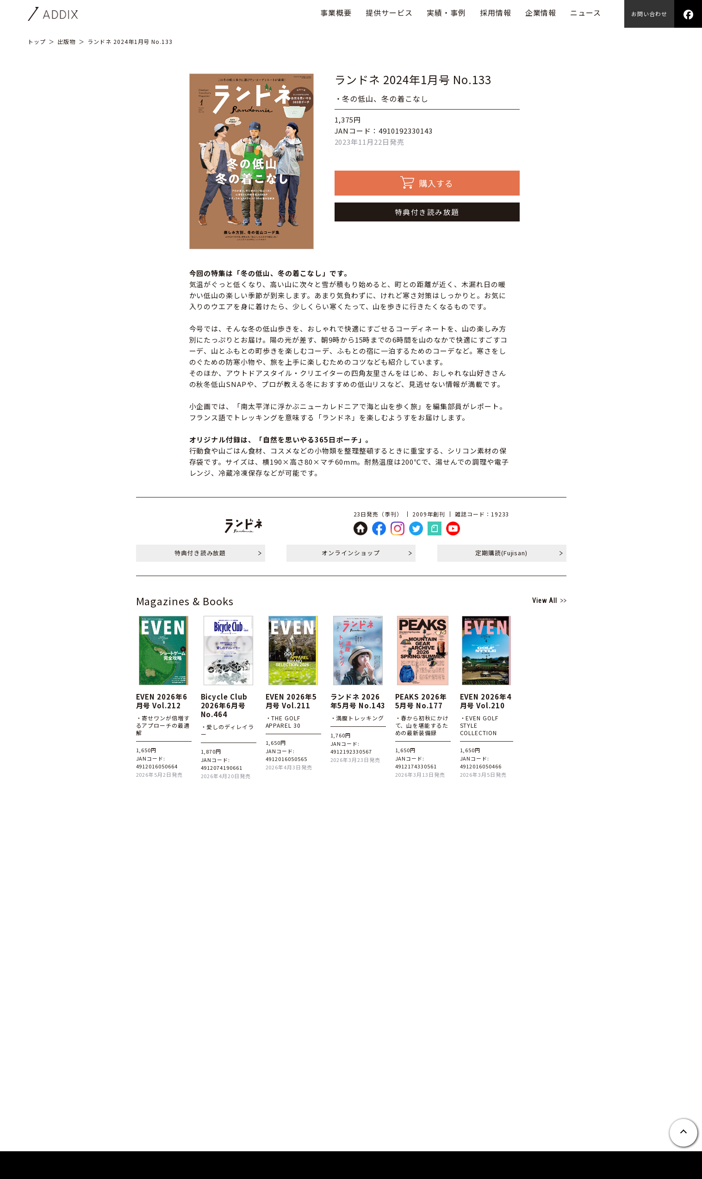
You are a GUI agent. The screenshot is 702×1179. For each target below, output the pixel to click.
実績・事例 (446, 12)
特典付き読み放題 (427, 211)
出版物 (66, 41)
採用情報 (495, 12)
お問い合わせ (649, 14)
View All (544, 600)
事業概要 (336, 12)
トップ (37, 41)
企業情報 (541, 12)
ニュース (585, 12)
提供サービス (389, 12)
